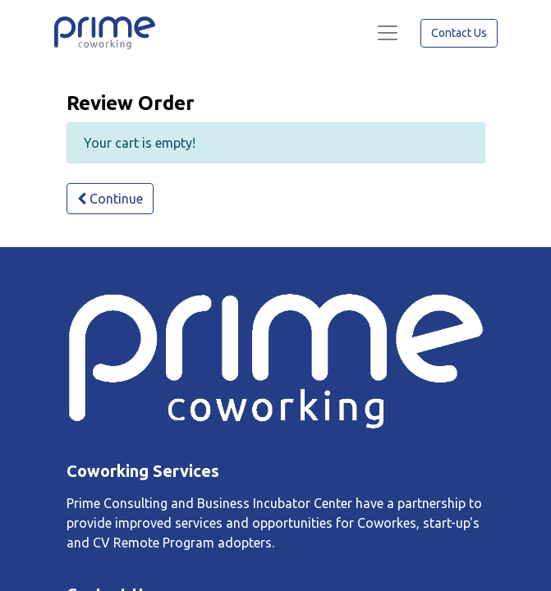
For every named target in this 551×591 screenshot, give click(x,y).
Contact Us (459, 32)
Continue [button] (110, 198)
